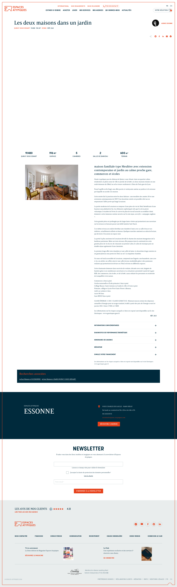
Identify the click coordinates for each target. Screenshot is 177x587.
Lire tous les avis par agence (26, 512)
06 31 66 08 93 (107, 414)
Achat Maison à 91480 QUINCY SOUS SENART (59, 379)
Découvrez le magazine (34, 555)
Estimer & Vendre (53, 10)
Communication (75, 536)
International (63, 6)
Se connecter (108, 558)
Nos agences (98, 10)
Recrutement (94, 536)
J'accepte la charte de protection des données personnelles (90, 472)
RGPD (146, 579)
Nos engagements (78, 6)
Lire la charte (88, 476)
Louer (74, 10)
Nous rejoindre (93, 6)
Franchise (39, 536)
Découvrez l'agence (109, 424)
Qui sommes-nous (112, 10)
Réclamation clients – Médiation (128, 579)
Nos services (85, 10)
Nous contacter (21, 536)
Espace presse (56, 536)
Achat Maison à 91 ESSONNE (30, 379)
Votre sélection (163, 10)
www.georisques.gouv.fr (101, 364)
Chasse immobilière (114, 536)
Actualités (126, 10)
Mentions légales (157, 579)
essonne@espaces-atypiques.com (113, 418)
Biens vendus (135, 536)
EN (171, 6)
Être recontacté (111, 6)
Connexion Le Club (155, 536)
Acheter (66, 10)
